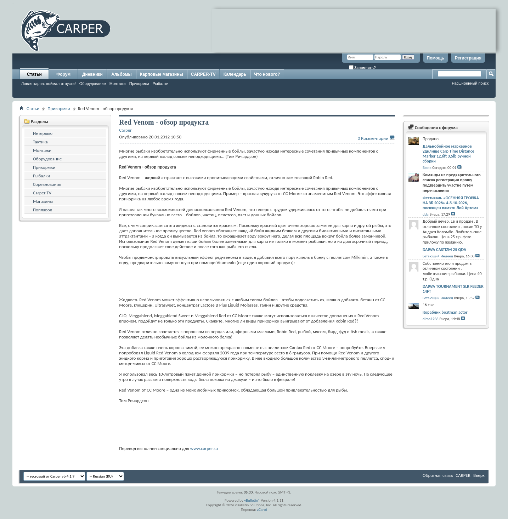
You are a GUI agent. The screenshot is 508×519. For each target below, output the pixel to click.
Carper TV (42, 192)
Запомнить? (362, 67)
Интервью (42, 133)
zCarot (262, 509)
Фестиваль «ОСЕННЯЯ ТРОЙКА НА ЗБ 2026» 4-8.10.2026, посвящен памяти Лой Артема (451, 202)
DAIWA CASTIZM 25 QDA (444, 249)
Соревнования (47, 184)
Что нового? (267, 74)
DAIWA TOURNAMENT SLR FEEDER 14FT (453, 289)
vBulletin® (252, 500)
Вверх (479, 475)
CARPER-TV (203, 74)
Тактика (40, 141)
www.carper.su (204, 448)
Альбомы (121, 74)
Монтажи (117, 83)
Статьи (34, 74)
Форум (63, 74)
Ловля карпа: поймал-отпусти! (48, 83)
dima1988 (431, 318)
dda (426, 214)
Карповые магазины (161, 74)
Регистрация (468, 58)
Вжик (427, 167)
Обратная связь (438, 475)
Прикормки (139, 83)
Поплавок (42, 209)
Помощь (435, 58)
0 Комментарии (373, 138)
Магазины (43, 201)
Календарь (235, 74)
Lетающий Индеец (438, 256)
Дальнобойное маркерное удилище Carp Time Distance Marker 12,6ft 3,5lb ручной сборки (448, 154)
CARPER (463, 475)
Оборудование (92, 83)
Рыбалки (161, 83)
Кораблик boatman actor (445, 312)
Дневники (92, 74)
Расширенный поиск (470, 83)
